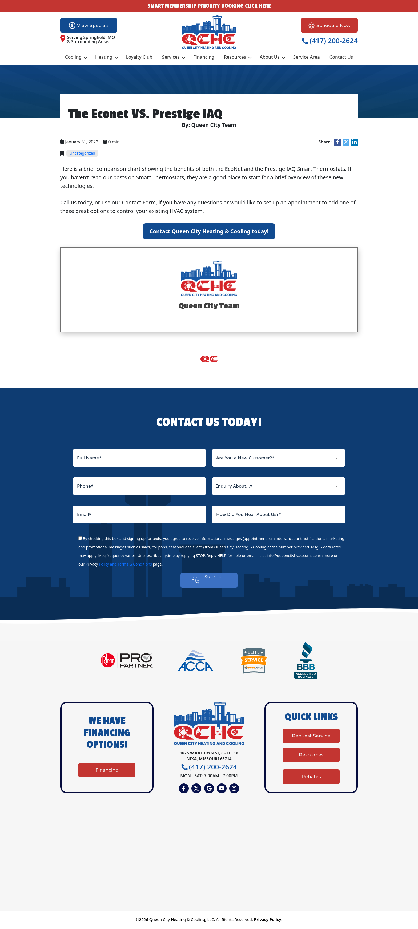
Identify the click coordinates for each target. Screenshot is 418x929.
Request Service (311, 738)
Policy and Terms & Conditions (125, 564)
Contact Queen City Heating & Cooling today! (209, 231)
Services (171, 57)
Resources (235, 57)
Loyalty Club (139, 57)
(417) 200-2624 (330, 40)
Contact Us (341, 57)
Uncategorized (82, 153)
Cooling (73, 57)
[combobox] (278, 458)
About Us (269, 57)
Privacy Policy (267, 920)
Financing (203, 57)
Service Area (306, 57)
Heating (103, 57)
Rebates (311, 776)
